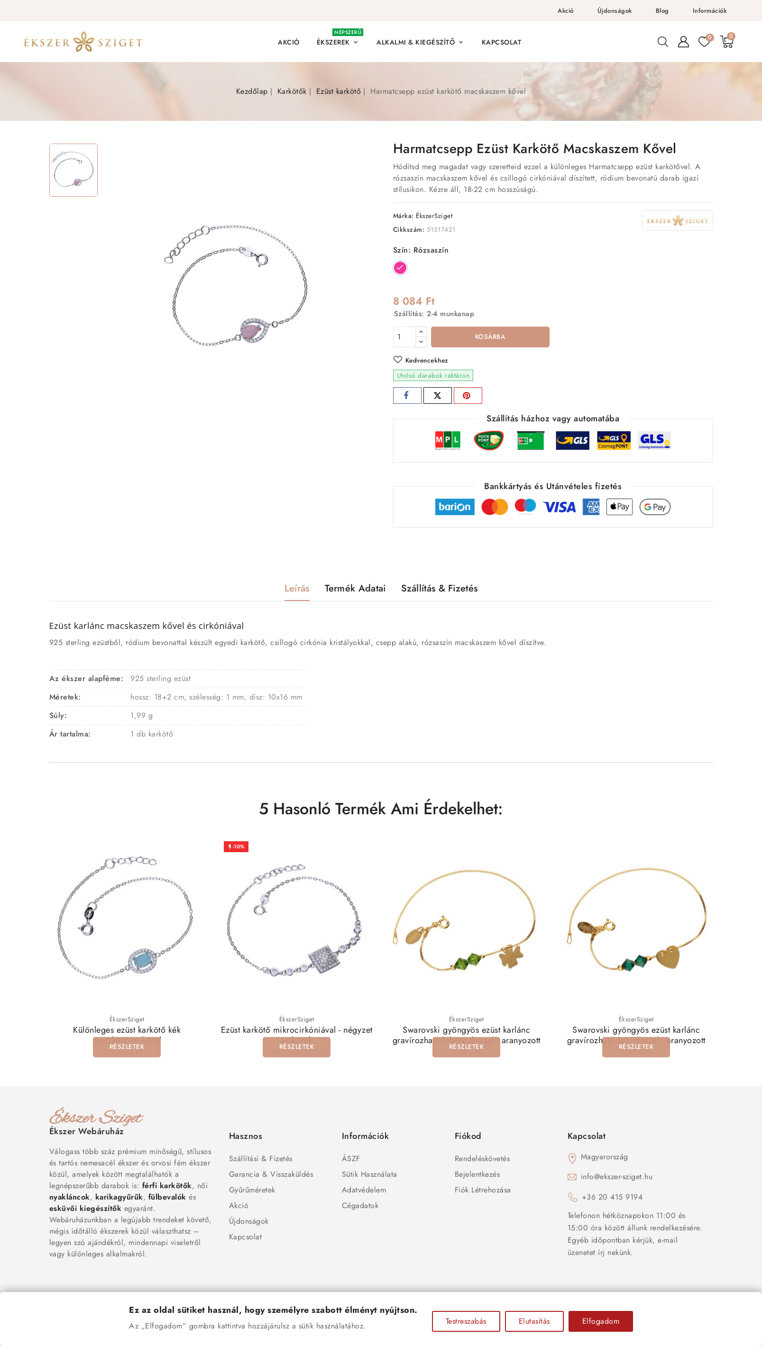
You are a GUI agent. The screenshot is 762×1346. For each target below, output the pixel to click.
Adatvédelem (364, 1191)
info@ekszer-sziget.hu (617, 1178)
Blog (662, 10)
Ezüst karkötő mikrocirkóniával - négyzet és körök (297, 1036)
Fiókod (468, 1137)
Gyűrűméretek (252, 1191)
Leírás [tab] (297, 589)
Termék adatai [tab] (355, 589)
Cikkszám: (409, 229)
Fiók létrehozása (483, 1191)
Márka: (403, 215)
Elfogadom (601, 1321)
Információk (710, 10)
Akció (566, 10)
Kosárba (490, 337)
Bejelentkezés (477, 1175)
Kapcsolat (245, 1238)
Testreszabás (466, 1321)
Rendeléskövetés (482, 1160)
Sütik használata (369, 1175)
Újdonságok (614, 10)
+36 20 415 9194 (612, 1198)
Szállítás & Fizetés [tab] (439, 589)
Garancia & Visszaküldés (271, 1175)
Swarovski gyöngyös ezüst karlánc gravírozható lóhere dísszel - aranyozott (467, 1036)
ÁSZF (351, 1160)
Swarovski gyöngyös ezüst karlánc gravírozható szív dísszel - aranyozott (636, 1036)
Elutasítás (534, 1321)
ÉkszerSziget (434, 215)
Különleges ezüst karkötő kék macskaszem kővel (127, 1036)
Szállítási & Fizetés (261, 1160)
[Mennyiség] (404, 337)
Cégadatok (360, 1206)
